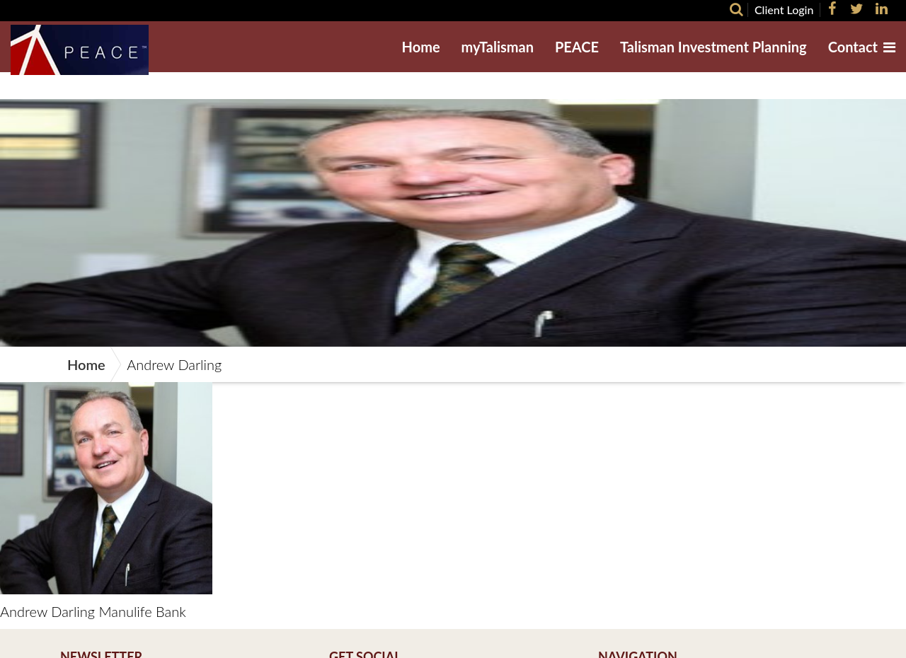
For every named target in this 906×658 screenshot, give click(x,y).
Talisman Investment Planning (713, 46)
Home (421, 46)
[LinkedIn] (880, 8)
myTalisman (497, 46)
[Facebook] (830, 8)
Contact (853, 46)
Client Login (784, 9)
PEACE (577, 46)
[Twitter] (855, 8)
